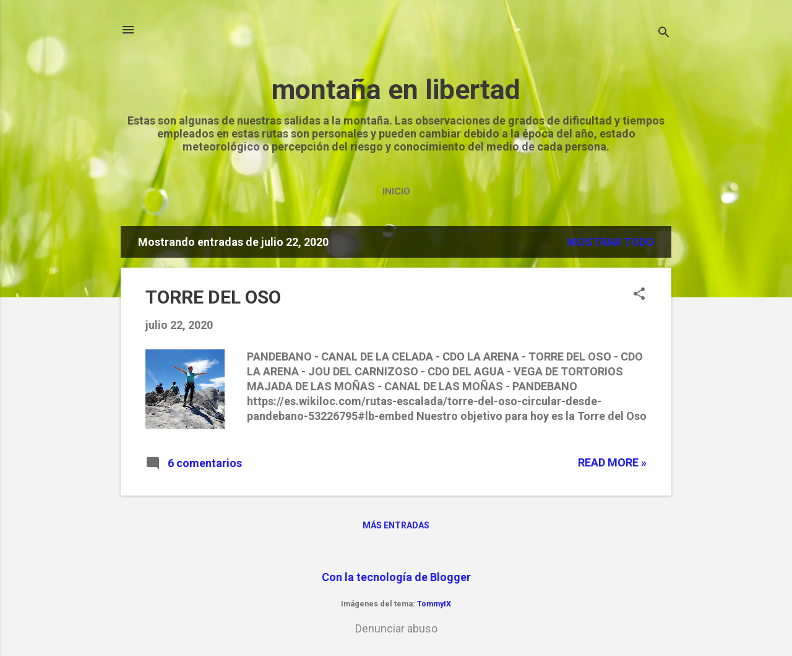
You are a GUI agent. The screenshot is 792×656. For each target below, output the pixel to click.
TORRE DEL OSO (213, 297)
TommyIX (434, 603)
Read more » (612, 462)
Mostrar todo (610, 241)
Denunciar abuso (396, 628)
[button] (639, 295)
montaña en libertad (396, 89)
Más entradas (396, 525)
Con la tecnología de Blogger (396, 577)
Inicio (396, 191)
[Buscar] (663, 34)
